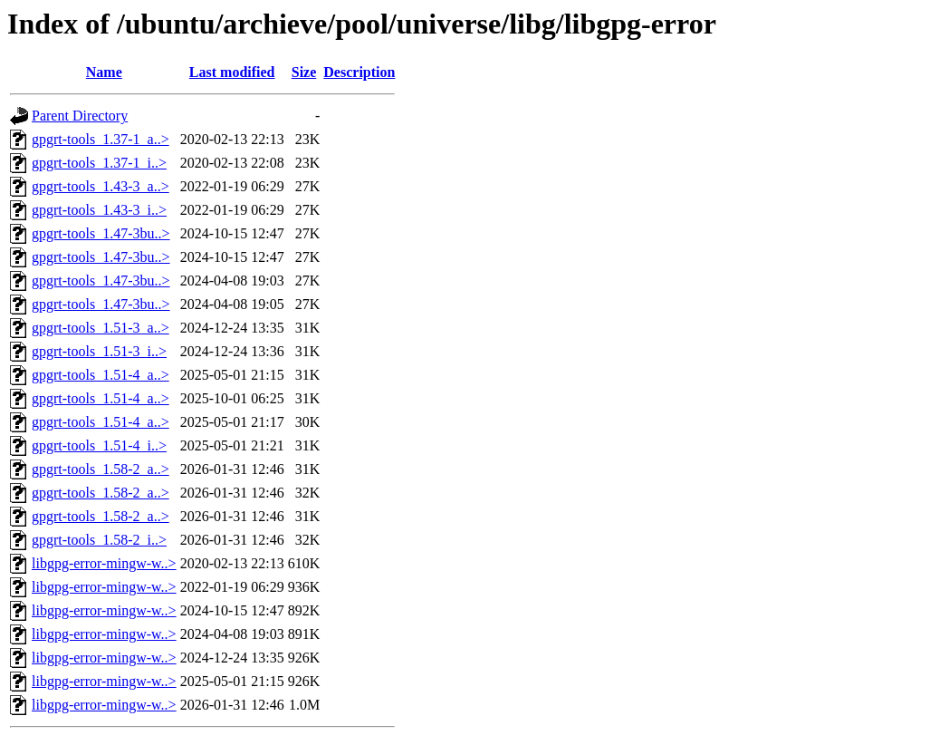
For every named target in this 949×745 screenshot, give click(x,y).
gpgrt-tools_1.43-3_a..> (100, 186)
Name (104, 72)
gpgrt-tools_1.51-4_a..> (100, 374)
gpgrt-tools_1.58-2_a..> (100, 469)
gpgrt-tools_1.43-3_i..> (99, 210)
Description (359, 72)
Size (304, 72)
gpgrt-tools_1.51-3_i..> (99, 351)
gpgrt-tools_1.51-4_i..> (99, 445)
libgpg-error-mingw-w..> (104, 563)
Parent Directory (80, 115)
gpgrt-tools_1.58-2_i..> (99, 539)
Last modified (232, 72)
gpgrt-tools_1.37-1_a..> (100, 139)
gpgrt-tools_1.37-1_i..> (99, 162)
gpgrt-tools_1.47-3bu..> (101, 233)
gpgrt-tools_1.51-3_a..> (100, 327)
